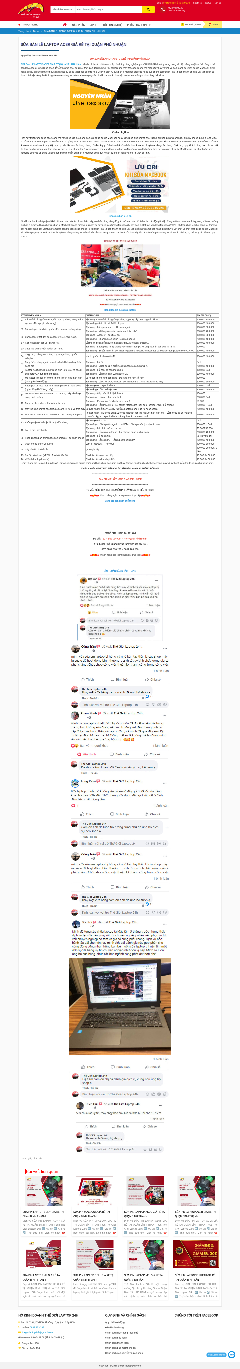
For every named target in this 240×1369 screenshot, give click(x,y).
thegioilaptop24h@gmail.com (37, 1332)
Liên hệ (217, 3)
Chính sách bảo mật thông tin (120, 1348)
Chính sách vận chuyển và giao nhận (124, 1353)
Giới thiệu (197, 3)
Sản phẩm (79, 25)
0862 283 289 (37, 1327)
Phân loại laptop (139, 25)
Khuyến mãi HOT (31, 24)
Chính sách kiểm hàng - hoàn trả (121, 1332)
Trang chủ (23, 31)
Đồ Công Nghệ (112, 25)
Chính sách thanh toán (117, 1343)
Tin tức (208, 3)
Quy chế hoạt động (115, 1322)
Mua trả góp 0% (193, 24)
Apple (94, 25)
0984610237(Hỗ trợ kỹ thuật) (176, 3)
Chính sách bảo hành (116, 1337)
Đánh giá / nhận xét (32, 1158)
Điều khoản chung (114, 1327)
